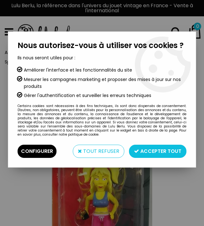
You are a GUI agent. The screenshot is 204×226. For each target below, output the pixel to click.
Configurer (37, 151)
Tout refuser (98, 151)
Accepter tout (157, 151)
